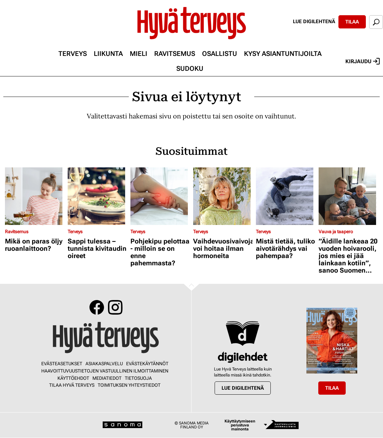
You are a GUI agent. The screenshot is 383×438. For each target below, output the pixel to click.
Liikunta (108, 54)
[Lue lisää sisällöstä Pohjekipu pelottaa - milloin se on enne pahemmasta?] (160, 196)
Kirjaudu (362, 61)
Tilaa (352, 22)
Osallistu (219, 54)
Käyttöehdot (73, 378)
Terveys (72, 54)
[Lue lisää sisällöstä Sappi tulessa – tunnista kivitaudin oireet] (97, 196)
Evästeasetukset (61, 363)
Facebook (96, 307)
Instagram (115, 307)
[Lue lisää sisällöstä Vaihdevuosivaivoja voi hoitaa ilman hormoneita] (223, 196)
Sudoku (189, 68)
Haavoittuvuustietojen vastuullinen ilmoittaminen (104, 370)
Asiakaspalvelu (104, 363)
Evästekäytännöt (147, 363)
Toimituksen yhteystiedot (129, 385)
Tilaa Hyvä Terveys (71, 385)
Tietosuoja (138, 378)
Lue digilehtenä (314, 21)
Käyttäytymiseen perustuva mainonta (240, 425)
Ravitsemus (174, 54)
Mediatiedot (107, 378)
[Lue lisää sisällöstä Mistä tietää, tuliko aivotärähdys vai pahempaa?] (285, 196)
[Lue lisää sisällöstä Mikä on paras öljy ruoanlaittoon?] (34, 196)
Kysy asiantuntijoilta (283, 54)
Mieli (138, 54)
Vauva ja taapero (336, 231)
